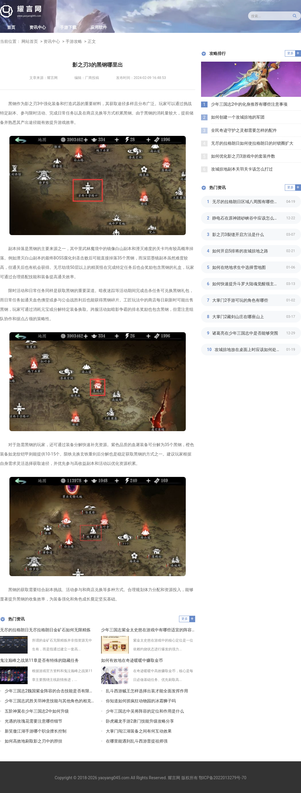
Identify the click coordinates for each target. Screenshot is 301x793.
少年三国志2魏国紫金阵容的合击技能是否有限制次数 (49, 691)
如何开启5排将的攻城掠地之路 (240, 251)
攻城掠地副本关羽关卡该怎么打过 (242, 169)
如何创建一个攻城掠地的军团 (238, 117)
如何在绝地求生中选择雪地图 (239, 267)
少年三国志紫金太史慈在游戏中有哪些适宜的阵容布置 (148, 629)
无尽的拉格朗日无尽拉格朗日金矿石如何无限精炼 (45, 629)
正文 (92, 41)
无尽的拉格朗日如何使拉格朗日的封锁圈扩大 (252, 143)
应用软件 (99, 27)
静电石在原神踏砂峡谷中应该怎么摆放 (247, 218)
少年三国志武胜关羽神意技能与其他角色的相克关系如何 (49, 700)
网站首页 (29, 41)
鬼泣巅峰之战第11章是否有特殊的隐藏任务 (39, 660)
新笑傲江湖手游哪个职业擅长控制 (35, 731)
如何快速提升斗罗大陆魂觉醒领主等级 (247, 283)
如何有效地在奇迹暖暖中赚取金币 (132, 660)
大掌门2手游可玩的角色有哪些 (240, 300)
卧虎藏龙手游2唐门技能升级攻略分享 (140, 721)
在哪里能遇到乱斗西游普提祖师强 (137, 741)
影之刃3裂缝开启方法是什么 (238, 234)
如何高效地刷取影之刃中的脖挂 (33, 741)
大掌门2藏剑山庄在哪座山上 (238, 316)
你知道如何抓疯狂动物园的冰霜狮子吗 (141, 700)
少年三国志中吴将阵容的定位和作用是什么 (145, 711)
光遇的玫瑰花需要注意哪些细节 (33, 721)
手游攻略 (74, 41)
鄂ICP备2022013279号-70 (222, 777)
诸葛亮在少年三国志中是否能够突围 (245, 333)
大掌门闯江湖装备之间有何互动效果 (139, 731)
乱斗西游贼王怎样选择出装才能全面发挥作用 (147, 691)
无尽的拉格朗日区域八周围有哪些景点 (247, 201)
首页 (11, 27)
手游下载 (68, 27)
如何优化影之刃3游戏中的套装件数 (243, 156)
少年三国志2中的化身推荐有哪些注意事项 (249, 104)
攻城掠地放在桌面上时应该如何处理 (247, 349)
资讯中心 (37, 27)
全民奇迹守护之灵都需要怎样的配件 (244, 130)
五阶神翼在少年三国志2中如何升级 (37, 711)
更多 (184, 619)
